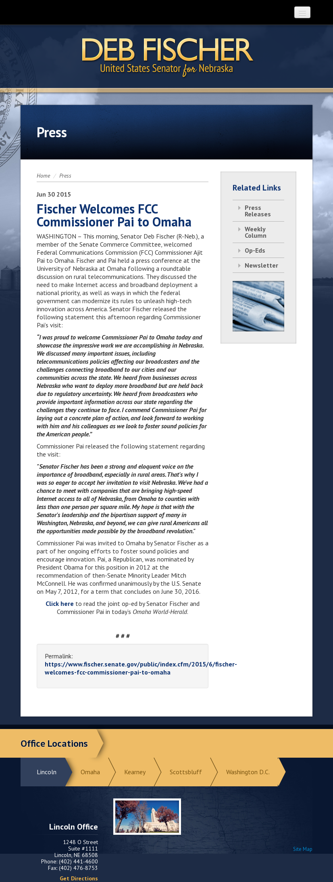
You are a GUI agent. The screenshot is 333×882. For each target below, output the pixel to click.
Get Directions (79, 878)
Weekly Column (255, 232)
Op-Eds (255, 250)
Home (43, 175)
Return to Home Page (166, 57)
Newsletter (261, 265)
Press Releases (258, 210)
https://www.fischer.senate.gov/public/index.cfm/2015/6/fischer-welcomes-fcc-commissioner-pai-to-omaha (141, 668)
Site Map (302, 849)
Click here (60, 603)
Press (65, 175)
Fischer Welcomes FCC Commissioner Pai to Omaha (114, 215)
